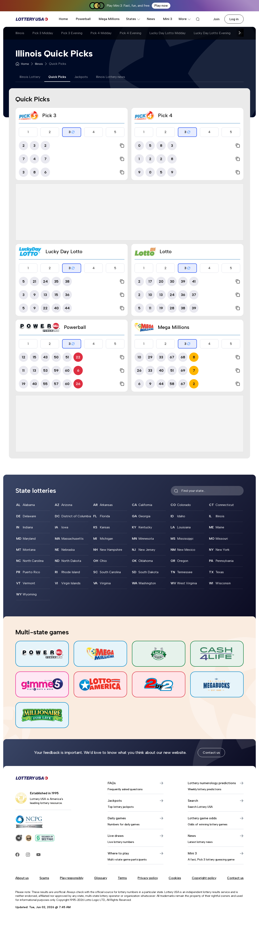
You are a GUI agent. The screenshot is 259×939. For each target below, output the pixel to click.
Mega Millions (109, 19)
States (133, 19)
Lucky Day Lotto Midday (167, 33)
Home (63, 19)
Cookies (175, 878)
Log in (234, 19)
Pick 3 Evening (71, 33)
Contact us (211, 752)
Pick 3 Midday (42, 33)
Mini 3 (167, 19)
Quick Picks (57, 77)
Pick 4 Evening (130, 33)
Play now (161, 5)
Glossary (100, 878)
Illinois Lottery (29, 77)
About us (22, 878)
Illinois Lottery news (110, 77)
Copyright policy (204, 878)
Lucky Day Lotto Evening (212, 33)
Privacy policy (148, 878)
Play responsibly (71, 878)
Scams (44, 878)
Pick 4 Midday (100, 33)
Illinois (19, 33)
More (185, 19)
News (151, 19)
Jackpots (81, 77)
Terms (122, 878)
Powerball (83, 19)
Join (216, 19)
